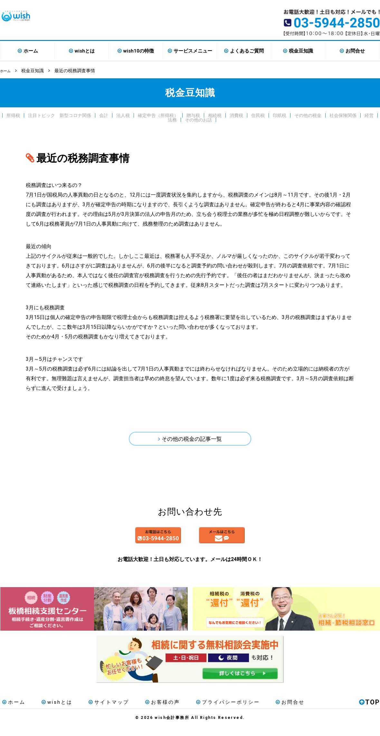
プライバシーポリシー (206, 711)
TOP (369, 711)
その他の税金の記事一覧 (192, 440)
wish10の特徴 (138, 51)
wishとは (85, 51)
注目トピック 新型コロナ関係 (59, 114)
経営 (369, 114)
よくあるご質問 (247, 51)
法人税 (123, 114)
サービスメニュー (193, 51)
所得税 (13, 114)
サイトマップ (97, 711)
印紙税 (279, 114)
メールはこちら (250, 542)
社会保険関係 (342, 114)
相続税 (215, 114)
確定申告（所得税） (158, 114)
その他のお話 (198, 119)
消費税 (236, 114)
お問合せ (355, 51)
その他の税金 (307, 114)
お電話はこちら (129, 542)
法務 (172, 119)
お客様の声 (145, 711)
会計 (103, 114)
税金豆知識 (301, 51)
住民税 (258, 114)
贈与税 (193, 114)
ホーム (31, 51)
